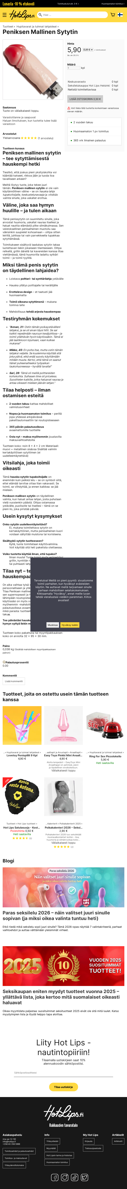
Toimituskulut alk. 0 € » (68, 3)
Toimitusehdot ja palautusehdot (19, 1151)
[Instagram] (65, 1177)
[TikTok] (75, 1177)
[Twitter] (85, 1177)
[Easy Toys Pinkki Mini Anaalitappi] (63, 740)
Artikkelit (118, 1141)
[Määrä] (73, 68)
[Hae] (72, 15)
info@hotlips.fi (9, 1141)
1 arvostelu (45, 138)
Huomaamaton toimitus (57, 1162)
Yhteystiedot (52, 1141)
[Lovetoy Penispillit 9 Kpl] (22, 740)
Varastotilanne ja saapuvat (19, 117)
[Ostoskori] (112, 14)
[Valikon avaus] (4, 15)
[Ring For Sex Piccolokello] (104, 740)
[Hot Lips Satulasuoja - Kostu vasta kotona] (22, 814)
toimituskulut (101, 50)
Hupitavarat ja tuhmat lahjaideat (38, 26)
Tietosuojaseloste (93, 1148)
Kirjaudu (88, 1141)
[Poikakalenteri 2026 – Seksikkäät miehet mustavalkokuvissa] (63, 814)
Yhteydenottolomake (14, 1165)
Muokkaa (53, 625)
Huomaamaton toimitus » (113, 3)
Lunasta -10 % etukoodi (18, 4)
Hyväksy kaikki (70, 625)
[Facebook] (55, 1177)
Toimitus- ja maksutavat (16, 1158)
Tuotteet (9, 26)
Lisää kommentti (14, 681)
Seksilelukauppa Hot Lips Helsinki (89, 85)
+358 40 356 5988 (11, 1144)
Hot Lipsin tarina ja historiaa (59, 1155)
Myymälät (51, 1148)
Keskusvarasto (77, 81)
